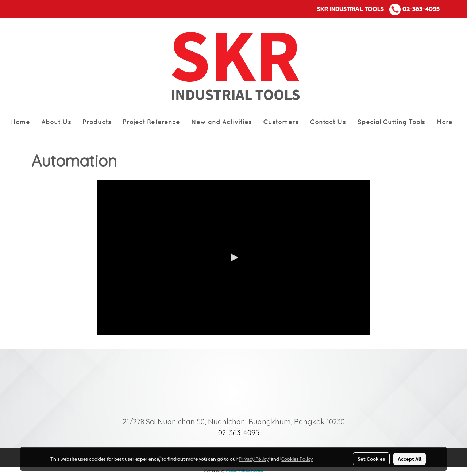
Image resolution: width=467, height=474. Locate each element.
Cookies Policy (297, 458)
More (444, 122)
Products (96, 122)
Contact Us (328, 122)
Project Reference (151, 122)
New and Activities (221, 122)
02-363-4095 (421, 9)
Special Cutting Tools (391, 122)
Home (20, 122)
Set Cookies (371, 458)
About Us (56, 122)
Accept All (409, 458)
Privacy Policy (254, 458)
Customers (280, 122)
